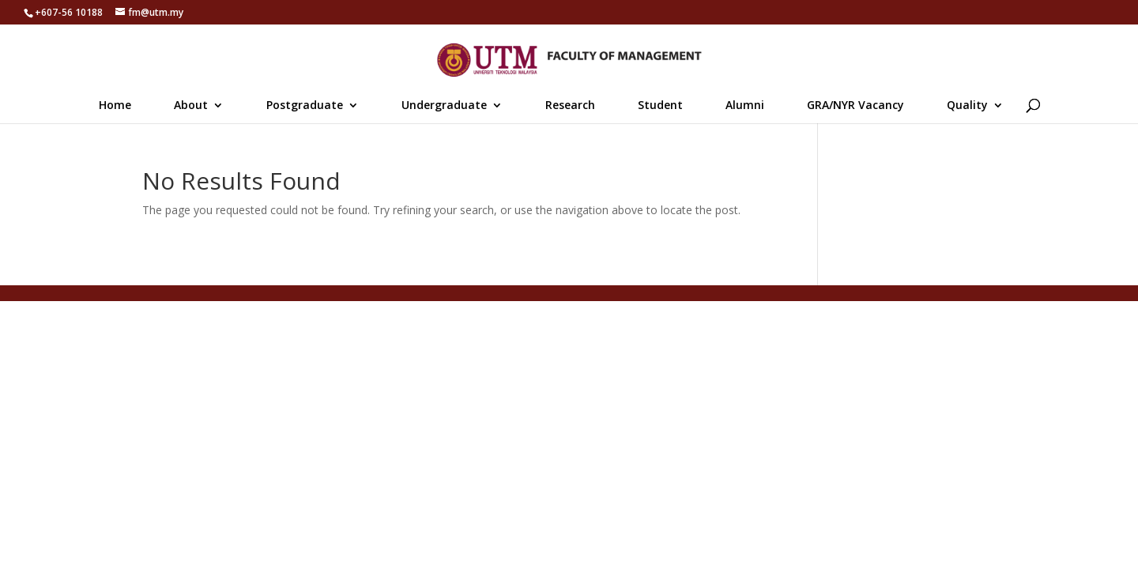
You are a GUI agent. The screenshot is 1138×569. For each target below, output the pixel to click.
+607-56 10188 (69, 12)
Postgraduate (304, 106)
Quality (967, 106)
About (191, 106)
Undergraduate (444, 106)
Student (660, 106)
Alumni (744, 106)
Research (570, 106)
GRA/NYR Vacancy (855, 106)
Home (115, 106)
